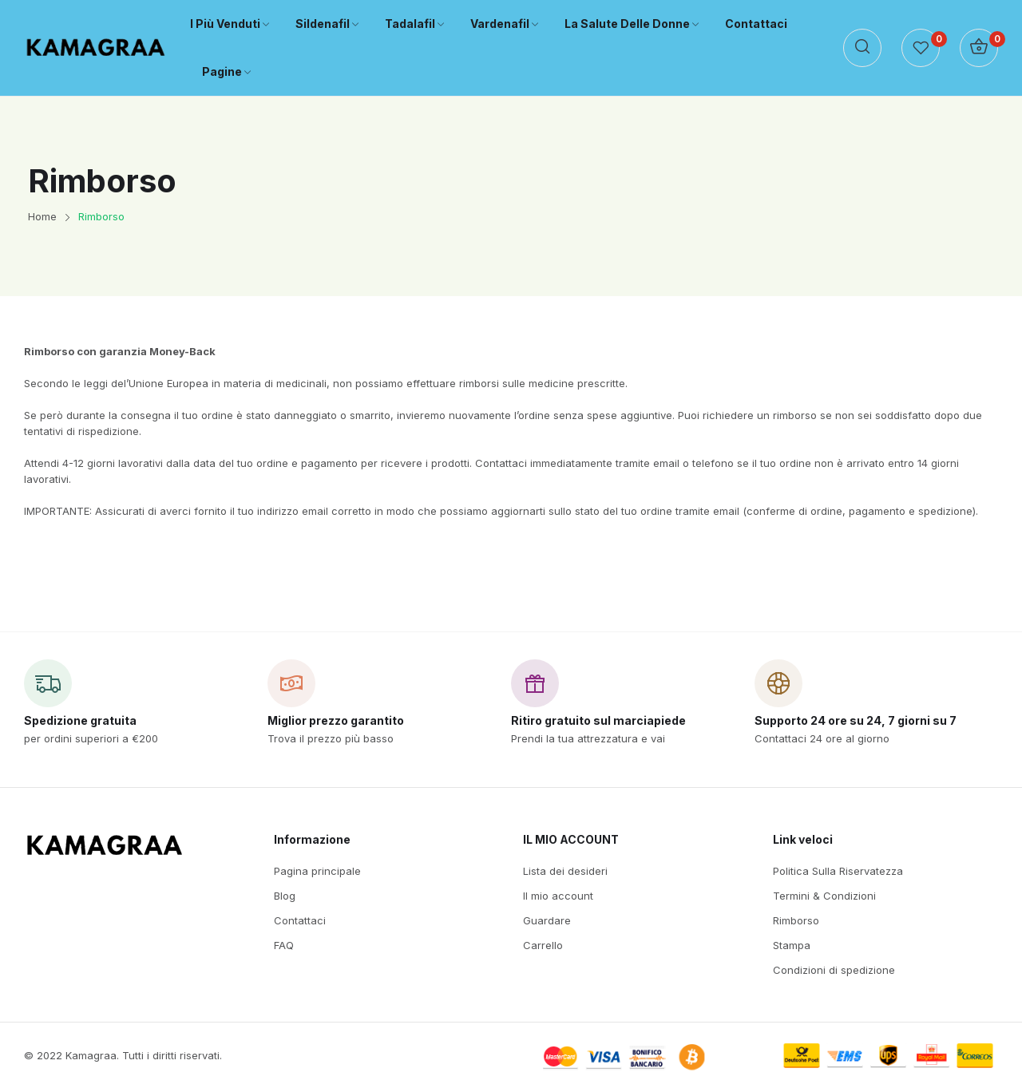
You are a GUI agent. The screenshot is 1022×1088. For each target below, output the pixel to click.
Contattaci (300, 920)
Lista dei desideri (565, 870)
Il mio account (558, 895)
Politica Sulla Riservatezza (838, 870)
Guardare (547, 920)
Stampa (791, 945)
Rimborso (796, 920)
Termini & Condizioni (824, 895)
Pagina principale (317, 870)
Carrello (543, 945)
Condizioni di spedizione (834, 969)
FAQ (284, 945)
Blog (284, 895)
